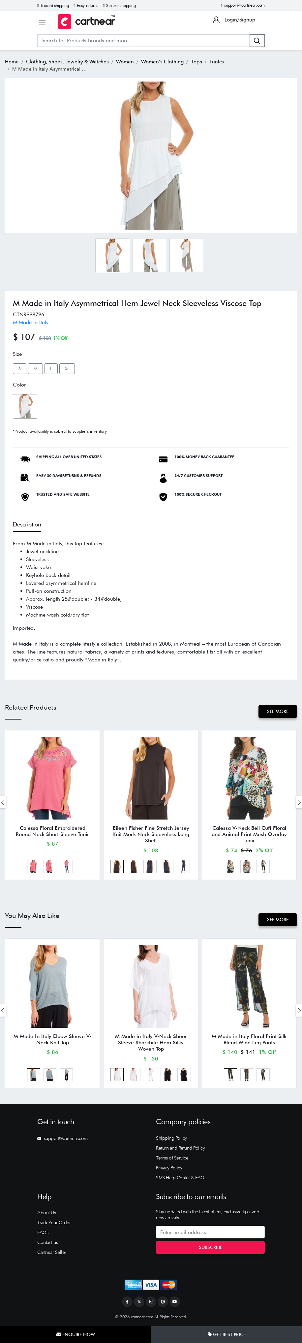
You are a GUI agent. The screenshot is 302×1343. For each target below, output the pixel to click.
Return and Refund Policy (180, 1148)
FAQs (42, 1232)
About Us (46, 1213)
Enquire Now (75, 1334)
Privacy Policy (169, 1168)
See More (277, 711)
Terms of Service (172, 1158)
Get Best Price (227, 1334)
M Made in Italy (30, 322)
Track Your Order (54, 1222)
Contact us (47, 1242)
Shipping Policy (171, 1138)
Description (27, 524)
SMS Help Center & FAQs (181, 1178)
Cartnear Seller (51, 1252)
